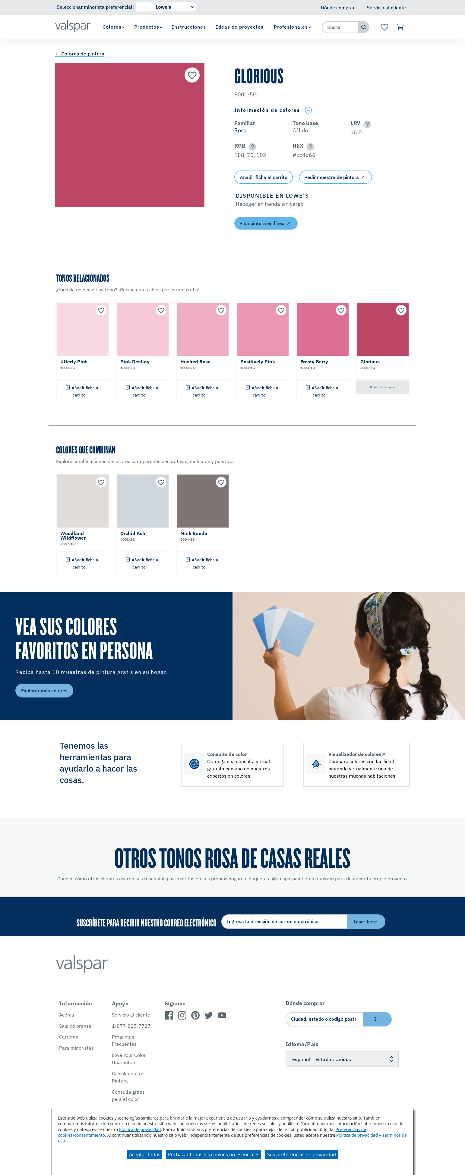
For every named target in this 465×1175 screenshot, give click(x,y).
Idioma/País (302, 1044)
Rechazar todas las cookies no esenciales (213, 1154)
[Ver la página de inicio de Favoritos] (384, 27)
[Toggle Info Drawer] (308, 110)
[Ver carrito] (400, 27)
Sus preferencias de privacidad (301, 1154)
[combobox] (340, 27)
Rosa (240, 130)
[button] (366, 124)
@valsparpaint (287, 879)
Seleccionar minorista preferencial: (95, 7)
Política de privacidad (140, 1129)
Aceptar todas (144, 1154)
